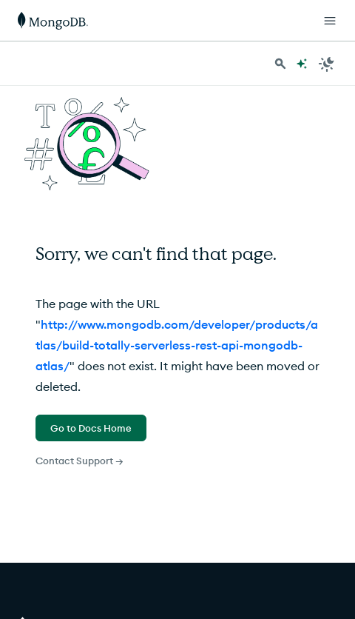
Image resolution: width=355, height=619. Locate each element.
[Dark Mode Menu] (327, 63)
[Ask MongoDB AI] (301, 63)
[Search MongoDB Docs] (280, 63)
